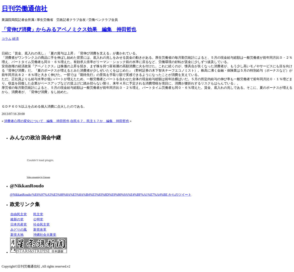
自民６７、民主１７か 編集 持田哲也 (99, 121)
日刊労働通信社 (24, 8)
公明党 (38, 219)
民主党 (38, 214)
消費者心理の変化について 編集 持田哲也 (36, 121)
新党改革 (39, 229)
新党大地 (16, 234)
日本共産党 (18, 224)
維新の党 (16, 219)
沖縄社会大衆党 (44, 234)
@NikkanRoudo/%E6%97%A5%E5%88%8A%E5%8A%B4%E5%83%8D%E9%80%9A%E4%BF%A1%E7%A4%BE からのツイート (100, 194)
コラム (6, 38)
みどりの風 (18, 229)
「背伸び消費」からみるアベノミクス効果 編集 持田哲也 (69, 29)
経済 (15, 38)
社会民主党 (41, 224)
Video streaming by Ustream (38, 177)
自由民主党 (18, 214)
